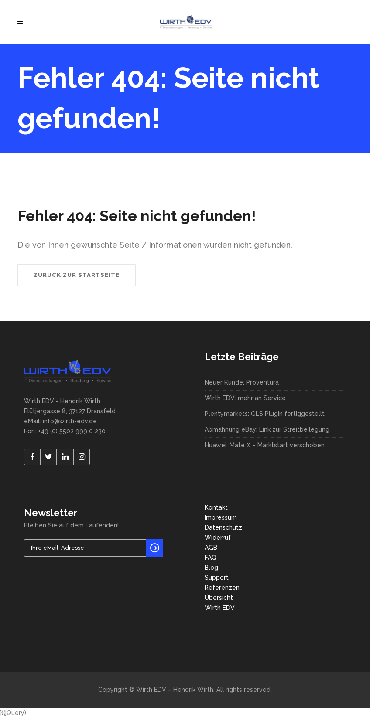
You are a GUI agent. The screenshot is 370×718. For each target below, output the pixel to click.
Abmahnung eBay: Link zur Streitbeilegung (267, 429)
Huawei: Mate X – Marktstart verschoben (265, 445)
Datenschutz (223, 527)
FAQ (210, 557)
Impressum (221, 517)
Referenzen (222, 587)
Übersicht (219, 597)
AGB (211, 547)
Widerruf (218, 537)
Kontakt (216, 507)
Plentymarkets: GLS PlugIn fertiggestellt (265, 413)
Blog (211, 567)
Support (217, 577)
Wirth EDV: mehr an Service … (248, 398)
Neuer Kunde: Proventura (242, 382)
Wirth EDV (220, 607)
